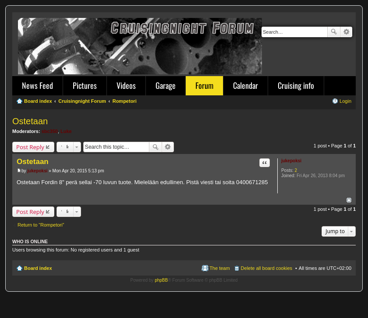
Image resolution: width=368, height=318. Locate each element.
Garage (166, 85)
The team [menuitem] (219, 268)
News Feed (37, 85)
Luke (66, 131)
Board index (38, 268)
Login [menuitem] (345, 101)
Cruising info (296, 85)
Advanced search (346, 32)
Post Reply (30, 147)
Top (349, 200)
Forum (204, 85)
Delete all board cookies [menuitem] (266, 268)
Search (333, 32)
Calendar (245, 85)
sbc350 (50, 131)
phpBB (161, 280)
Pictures (85, 85)
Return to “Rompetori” (41, 224)
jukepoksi (291, 160)
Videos (126, 85)
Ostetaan (30, 121)
